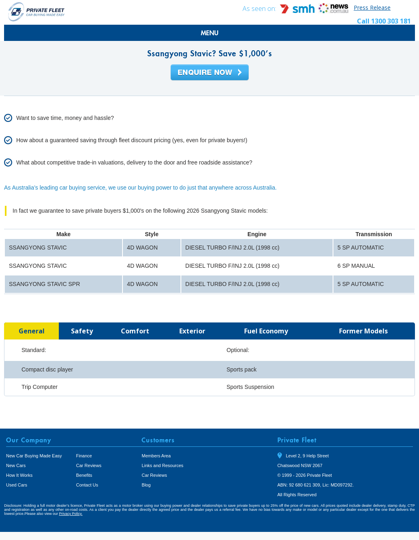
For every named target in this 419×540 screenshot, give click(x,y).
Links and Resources (162, 465)
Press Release (372, 7)
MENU (210, 32)
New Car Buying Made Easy (34, 455)
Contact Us (87, 484)
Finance (84, 455)
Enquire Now (209, 72)
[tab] (31, 330)
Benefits (84, 475)
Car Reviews (88, 465)
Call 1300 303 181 (384, 21)
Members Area (156, 455)
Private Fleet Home (36, 11)
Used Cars (16, 484)
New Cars (16, 465)
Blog (146, 484)
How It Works (19, 475)
